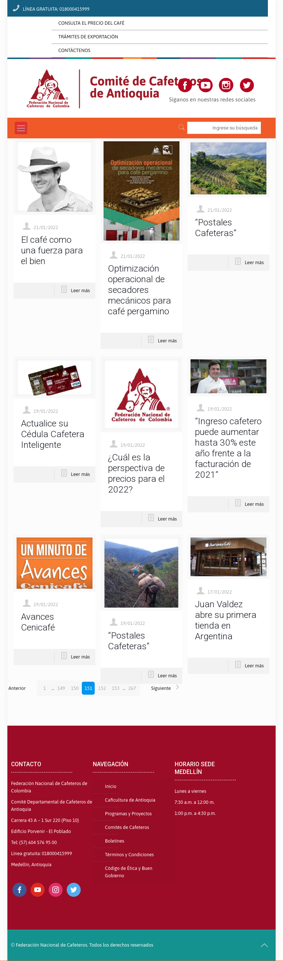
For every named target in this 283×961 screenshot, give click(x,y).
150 (74, 688)
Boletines (114, 841)
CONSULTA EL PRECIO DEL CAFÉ (91, 23)
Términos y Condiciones (129, 854)
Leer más (80, 290)
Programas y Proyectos (128, 813)
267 (132, 688)
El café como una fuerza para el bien (52, 250)
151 (88, 688)
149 (61, 688)
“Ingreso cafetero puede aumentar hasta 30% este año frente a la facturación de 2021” (228, 448)
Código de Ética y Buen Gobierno (128, 871)
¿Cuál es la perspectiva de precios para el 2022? (136, 473)
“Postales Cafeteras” (215, 227)
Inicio (110, 786)
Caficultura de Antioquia (130, 800)
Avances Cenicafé (38, 622)
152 (102, 688)
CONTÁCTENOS (74, 50)
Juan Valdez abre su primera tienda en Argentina (225, 620)
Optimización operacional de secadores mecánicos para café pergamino (139, 290)
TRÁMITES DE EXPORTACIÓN (88, 36)
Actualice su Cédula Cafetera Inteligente (52, 434)
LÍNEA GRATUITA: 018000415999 (56, 9)
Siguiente (167, 688)
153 (115, 688)
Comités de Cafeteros (127, 827)
